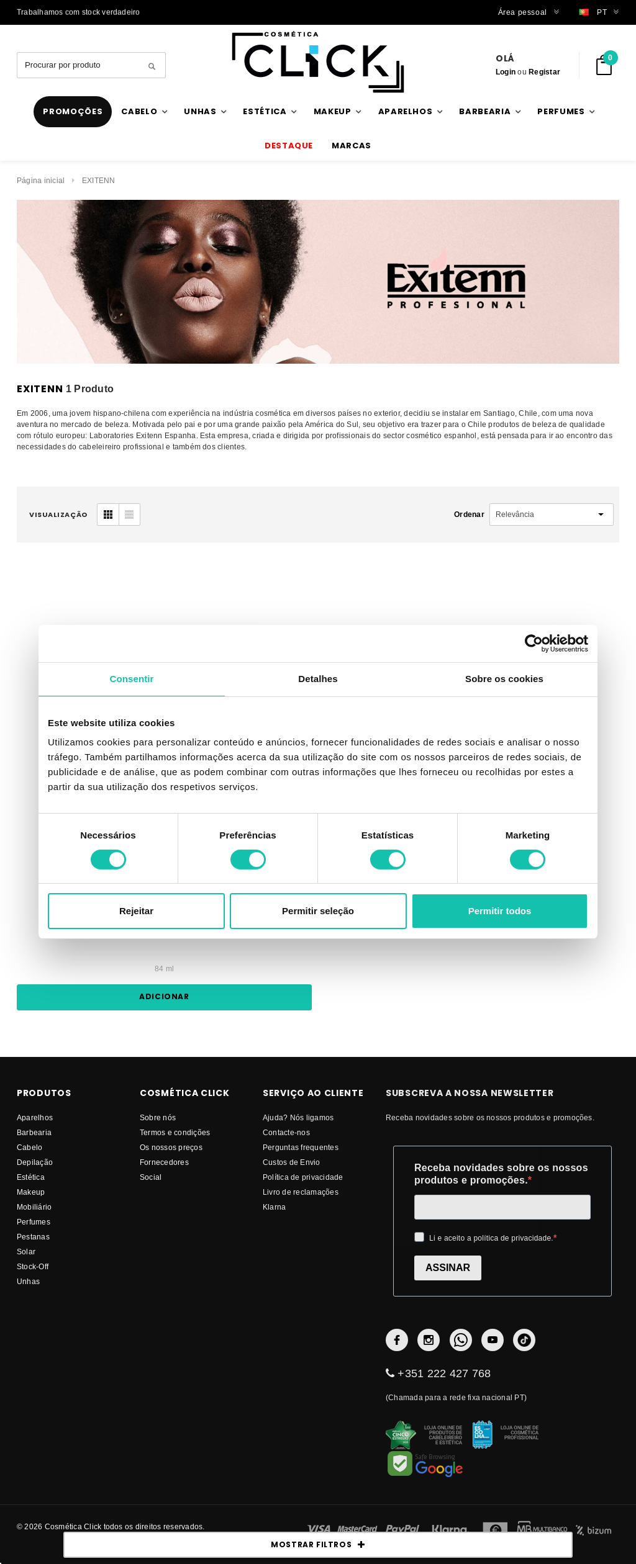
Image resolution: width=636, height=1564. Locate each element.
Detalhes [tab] (317, 678)
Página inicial (41, 180)
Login (506, 71)
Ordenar (469, 514)
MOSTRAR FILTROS (318, 1544)
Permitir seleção (318, 911)
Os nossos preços (171, 1147)
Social (150, 1177)
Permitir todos (500, 911)
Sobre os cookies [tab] (504, 678)
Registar (544, 71)
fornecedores (164, 1162)
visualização (58, 514)
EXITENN (99, 180)
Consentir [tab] (132, 678)
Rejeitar (136, 911)
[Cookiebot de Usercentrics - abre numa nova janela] (533, 643)
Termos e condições (175, 1132)
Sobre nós (158, 1117)
